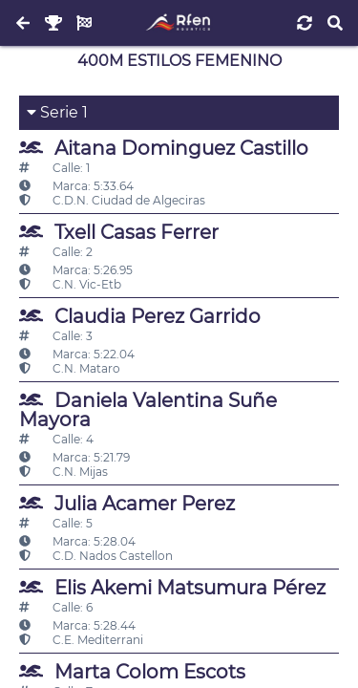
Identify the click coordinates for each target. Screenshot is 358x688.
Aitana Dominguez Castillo (163, 148)
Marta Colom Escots (132, 671)
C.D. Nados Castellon (96, 555)
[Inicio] (179, 23)
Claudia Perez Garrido (140, 316)
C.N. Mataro (69, 368)
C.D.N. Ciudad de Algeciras (112, 200)
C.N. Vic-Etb (70, 284)
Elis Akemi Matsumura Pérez (172, 587)
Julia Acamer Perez (127, 503)
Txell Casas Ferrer (119, 232)
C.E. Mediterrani (81, 640)
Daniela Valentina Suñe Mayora (148, 409)
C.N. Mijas (63, 471)
